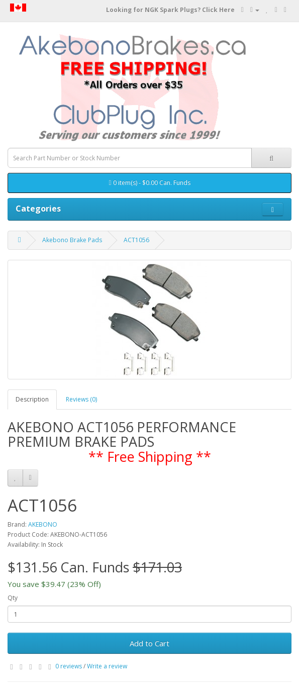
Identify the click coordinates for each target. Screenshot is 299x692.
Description (32, 399)
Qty (13, 598)
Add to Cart (149, 643)
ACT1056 (136, 240)
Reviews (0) (81, 399)
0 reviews (68, 666)
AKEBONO (42, 524)
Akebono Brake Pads (72, 240)
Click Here (218, 10)
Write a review (107, 666)
